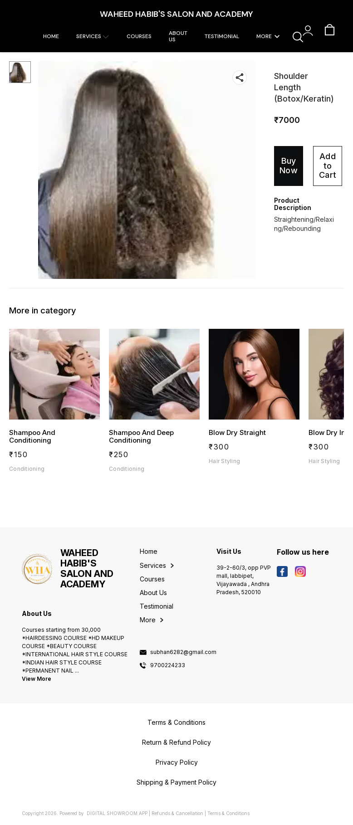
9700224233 (167, 665)
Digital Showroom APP (117, 813)
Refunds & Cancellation (177, 813)
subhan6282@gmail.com (183, 652)
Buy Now (288, 165)
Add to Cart (327, 165)
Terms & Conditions (228, 813)
